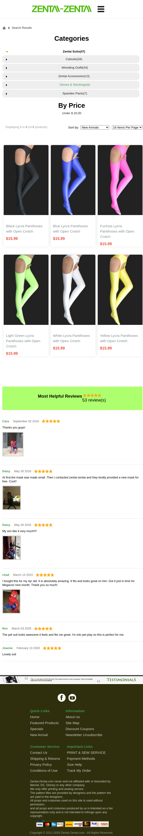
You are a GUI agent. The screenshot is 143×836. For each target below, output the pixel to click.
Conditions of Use (43, 770)
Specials (36, 729)
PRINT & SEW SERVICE (86, 752)
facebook (61, 697)
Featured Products (44, 723)
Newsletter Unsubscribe (84, 735)
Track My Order (79, 770)
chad (5, 575)
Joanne (7, 648)
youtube (72, 697)
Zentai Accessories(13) (74, 76)
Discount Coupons (80, 729)
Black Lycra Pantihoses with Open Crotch (24, 228)
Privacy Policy (41, 764)
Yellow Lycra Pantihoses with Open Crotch (119, 338)
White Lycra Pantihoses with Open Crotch (71, 338)
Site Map (72, 723)
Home (34, 717)
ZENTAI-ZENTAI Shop (61, 9)
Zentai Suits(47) (74, 51)
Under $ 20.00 (71, 113)
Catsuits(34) (74, 59)
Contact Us (38, 752)
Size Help (74, 764)
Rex (5, 628)
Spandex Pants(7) (74, 93)
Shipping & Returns (45, 758)
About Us (73, 717)
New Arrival (39, 735)
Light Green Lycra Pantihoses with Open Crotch (23, 341)
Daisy (6, 471)
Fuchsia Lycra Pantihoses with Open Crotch (117, 231)
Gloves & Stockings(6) (74, 84)
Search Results (22, 28)
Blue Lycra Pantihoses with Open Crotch (70, 228)
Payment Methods (81, 758)
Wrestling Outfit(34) (74, 67)
